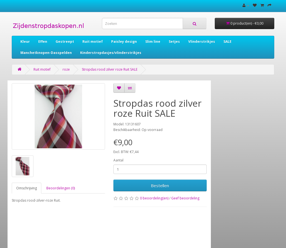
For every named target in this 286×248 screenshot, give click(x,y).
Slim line (152, 41)
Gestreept (65, 41)
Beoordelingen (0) (60, 188)
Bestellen (160, 185)
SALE (227, 41)
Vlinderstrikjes (201, 41)
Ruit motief (92, 41)
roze (66, 69)
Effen (42, 41)
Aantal (118, 160)
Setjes (174, 41)
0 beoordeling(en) (154, 198)
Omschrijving (26, 188)
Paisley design (124, 41)
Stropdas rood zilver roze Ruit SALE (109, 69)
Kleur (25, 41)
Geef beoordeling (185, 198)
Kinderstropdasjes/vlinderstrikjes (110, 52)
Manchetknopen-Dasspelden (46, 52)
